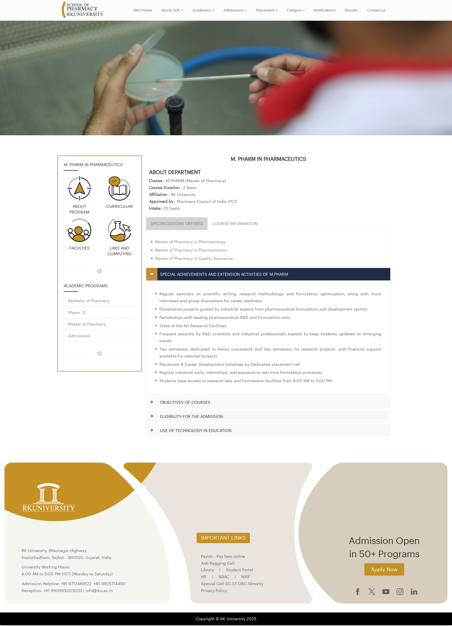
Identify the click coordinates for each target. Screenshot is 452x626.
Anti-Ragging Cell (218, 563)
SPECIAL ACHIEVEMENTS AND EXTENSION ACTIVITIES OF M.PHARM (224, 274)
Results (351, 10)
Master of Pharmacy (87, 324)
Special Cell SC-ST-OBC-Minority (232, 584)
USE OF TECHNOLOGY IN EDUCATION (195, 431)
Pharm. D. (77, 313)
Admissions (235, 10)
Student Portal (239, 570)
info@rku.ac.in (99, 591)
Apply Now (384, 570)
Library (207, 570)
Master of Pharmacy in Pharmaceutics (191, 250)
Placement (267, 10)
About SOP (172, 10)
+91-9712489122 (76, 584)
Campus (296, 10)
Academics (203, 10)
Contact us (376, 10)
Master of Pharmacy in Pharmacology (190, 242)
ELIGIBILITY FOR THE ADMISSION (191, 416)
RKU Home (143, 10)
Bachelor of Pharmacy (89, 301)
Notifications (325, 10)
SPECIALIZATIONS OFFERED (176, 224)
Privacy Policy (214, 591)
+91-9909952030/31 (63, 591)
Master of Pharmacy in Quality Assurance (194, 258)
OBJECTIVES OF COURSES (185, 403)
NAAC (224, 577)
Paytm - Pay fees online (223, 556)
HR (203, 577)
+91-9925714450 (109, 584)
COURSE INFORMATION (234, 224)
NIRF (245, 577)
